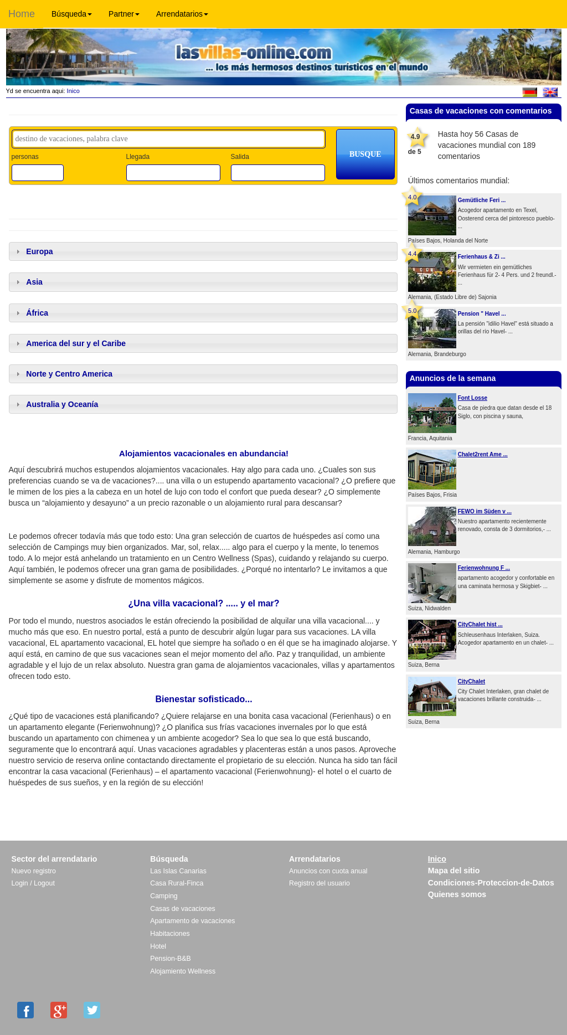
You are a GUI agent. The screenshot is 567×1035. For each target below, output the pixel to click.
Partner (124, 13)
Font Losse (472, 398)
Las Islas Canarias (178, 871)
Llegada (138, 157)
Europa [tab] (33, 251)
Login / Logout (33, 883)
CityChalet (471, 681)
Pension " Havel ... (482, 314)
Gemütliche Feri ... (482, 200)
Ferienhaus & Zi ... (482, 257)
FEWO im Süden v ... (485, 511)
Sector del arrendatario (54, 858)
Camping (163, 896)
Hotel (158, 946)
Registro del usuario (319, 883)
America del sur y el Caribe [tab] (69, 343)
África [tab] (30, 312)
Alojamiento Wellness (182, 971)
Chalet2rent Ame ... (483, 454)
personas (25, 157)
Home (21, 13)
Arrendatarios (182, 13)
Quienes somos (457, 894)
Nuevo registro (34, 871)
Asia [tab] (28, 281)
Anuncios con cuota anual (328, 871)
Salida (239, 157)
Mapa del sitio (454, 870)
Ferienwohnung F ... (484, 568)
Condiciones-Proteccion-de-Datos (491, 882)
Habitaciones (169, 934)
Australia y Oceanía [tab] (56, 404)
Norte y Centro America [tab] (63, 373)
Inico (72, 90)
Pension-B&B (170, 958)
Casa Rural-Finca (176, 883)
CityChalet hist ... (480, 624)
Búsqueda (71, 13)
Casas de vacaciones (182, 909)
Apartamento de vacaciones (192, 921)
